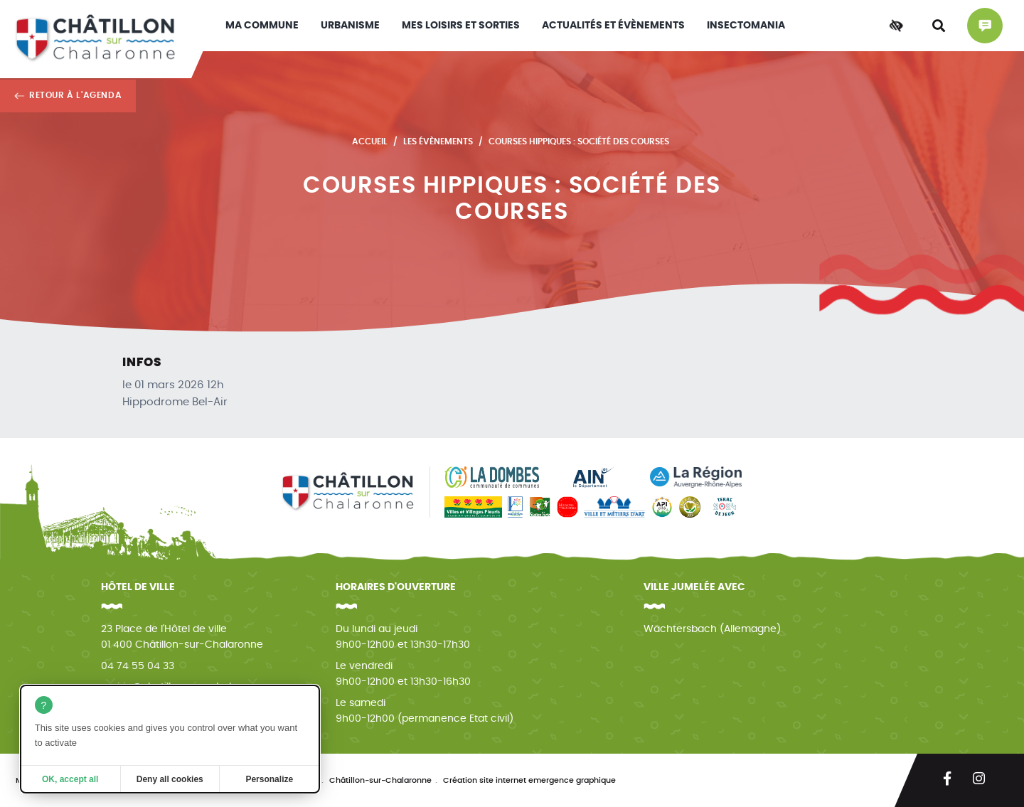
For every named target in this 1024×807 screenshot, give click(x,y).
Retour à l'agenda (75, 95)
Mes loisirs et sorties (461, 26)
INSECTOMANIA (746, 26)
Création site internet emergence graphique (529, 780)
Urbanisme (350, 26)
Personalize (269, 779)
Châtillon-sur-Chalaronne (380, 780)
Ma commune (262, 26)
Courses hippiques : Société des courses (579, 141)
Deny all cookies (170, 779)
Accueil (370, 141)
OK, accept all (70, 779)
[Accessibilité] (896, 25)
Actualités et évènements (613, 26)
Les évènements (438, 141)
